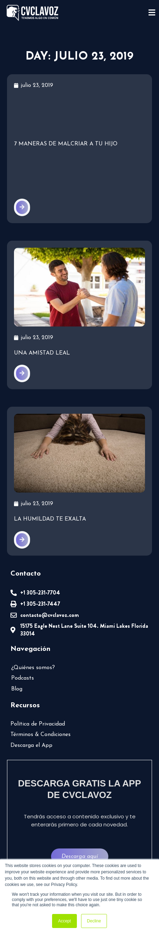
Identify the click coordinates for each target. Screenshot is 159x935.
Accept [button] (64, 921)
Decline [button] (94, 921)
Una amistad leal (42, 353)
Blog (16, 689)
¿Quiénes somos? (33, 668)
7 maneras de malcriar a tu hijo (65, 144)
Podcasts (22, 678)
